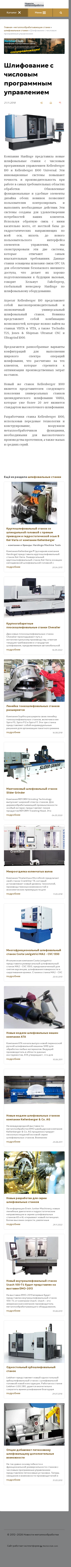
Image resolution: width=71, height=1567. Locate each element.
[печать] (50, 103)
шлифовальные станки (16, 30)
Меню (40, 12)
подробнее (13, 566)
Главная (8, 27)
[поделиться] (41, 103)
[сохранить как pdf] (60, 103)
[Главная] (34, 4)
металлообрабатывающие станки (32, 27)
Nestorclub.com (50, 1546)
